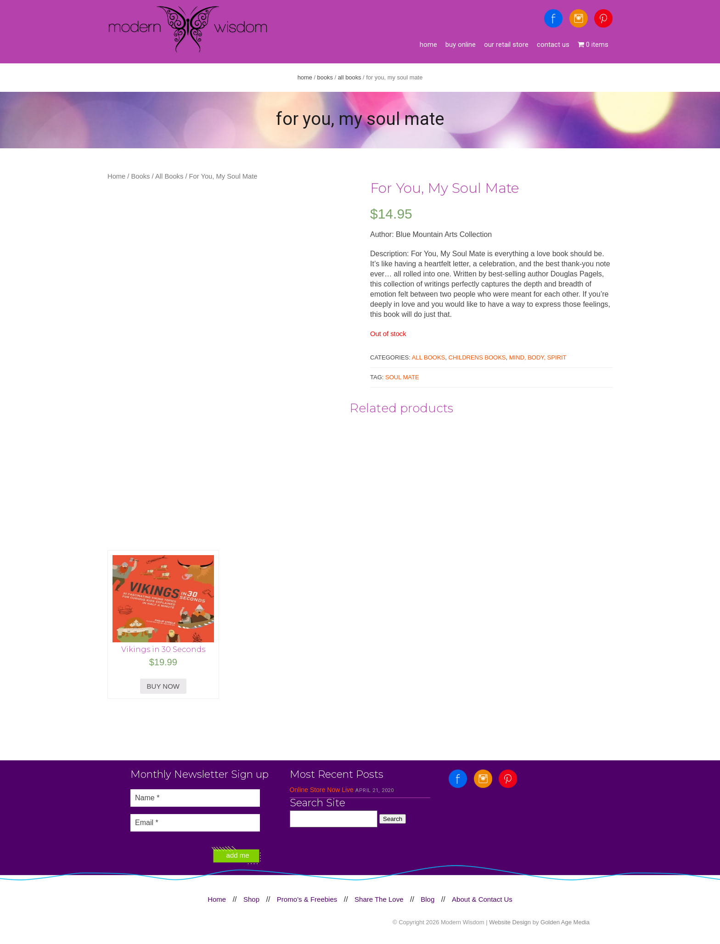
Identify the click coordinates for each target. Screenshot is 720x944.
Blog (427, 899)
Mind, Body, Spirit (538, 357)
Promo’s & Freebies (307, 899)
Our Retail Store (506, 44)
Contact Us (553, 44)
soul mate (402, 377)
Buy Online (460, 44)
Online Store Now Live (322, 789)
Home (428, 44)
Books (325, 77)
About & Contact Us (482, 899)
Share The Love (378, 899)
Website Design (510, 922)
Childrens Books (477, 357)
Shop (251, 899)
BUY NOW (163, 686)
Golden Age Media (565, 922)
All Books (349, 77)
